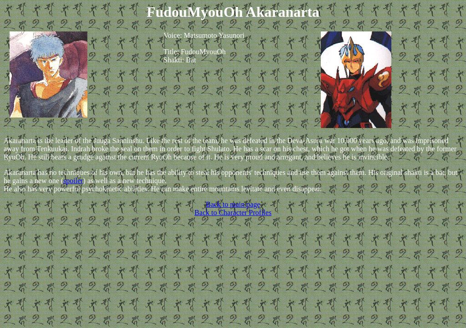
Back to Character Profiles (232, 212)
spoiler (73, 180)
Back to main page (233, 204)
